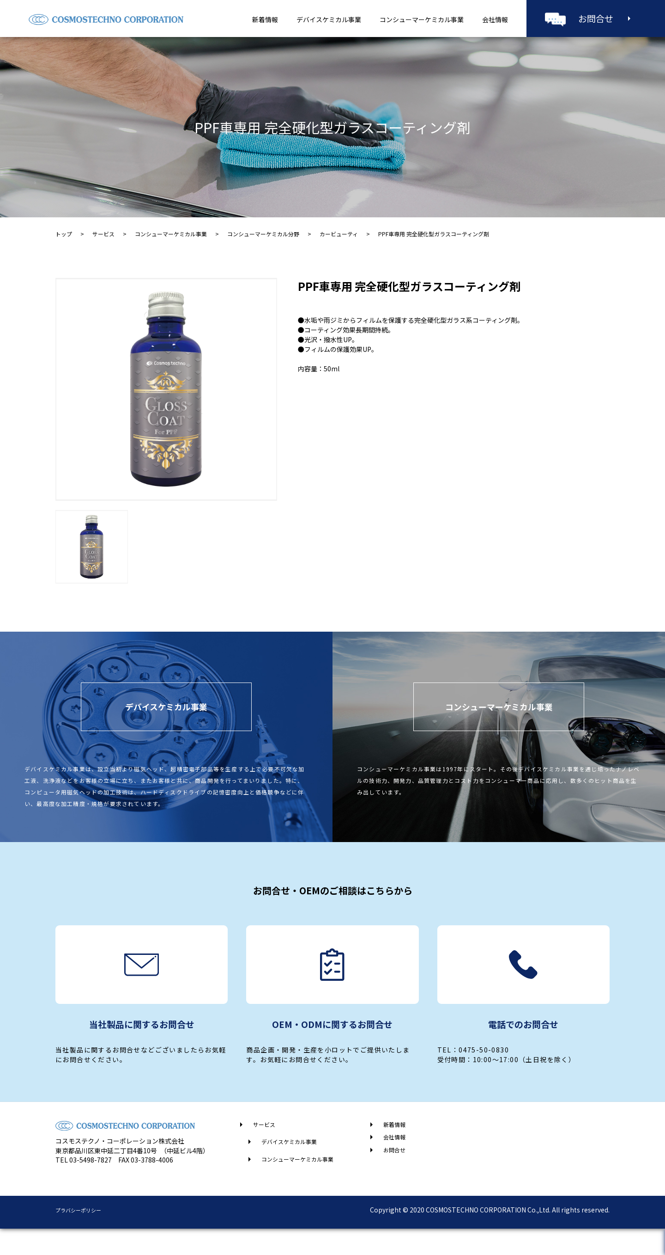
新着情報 (265, 19)
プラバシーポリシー (84, 1236)
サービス (103, 234)
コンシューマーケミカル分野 (263, 234)
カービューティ (339, 234)
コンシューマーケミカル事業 (422, 19)
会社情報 (495, 19)
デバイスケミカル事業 (328, 19)
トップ (63, 234)
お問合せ (595, 18)
